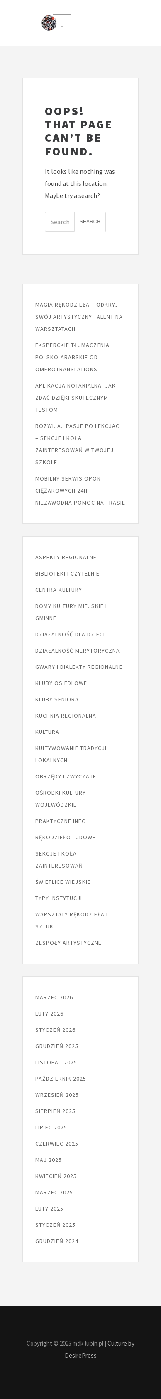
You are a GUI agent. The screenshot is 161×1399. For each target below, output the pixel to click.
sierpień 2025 (55, 1111)
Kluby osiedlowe (61, 683)
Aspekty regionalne (66, 557)
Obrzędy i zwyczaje (65, 776)
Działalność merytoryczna (77, 650)
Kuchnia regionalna (65, 715)
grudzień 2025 (56, 1046)
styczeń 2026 (55, 1030)
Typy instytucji (58, 898)
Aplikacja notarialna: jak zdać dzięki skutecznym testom (75, 397)
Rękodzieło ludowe (65, 837)
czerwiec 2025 (56, 1143)
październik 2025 (60, 1078)
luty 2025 (49, 1208)
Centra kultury (58, 589)
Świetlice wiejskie (63, 882)
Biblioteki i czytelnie (67, 573)
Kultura (47, 732)
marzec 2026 (54, 997)
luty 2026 (49, 1013)
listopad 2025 (56, 1062)
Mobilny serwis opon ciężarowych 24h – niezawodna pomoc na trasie (80, 490)
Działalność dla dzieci (70, 634)
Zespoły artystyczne (68, 942)
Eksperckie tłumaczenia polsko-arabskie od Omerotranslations (72, 357)
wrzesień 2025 (57, 1095)
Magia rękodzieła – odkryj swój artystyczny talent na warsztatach (79, 317)
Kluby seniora (57, 699)
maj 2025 (48, 1160)
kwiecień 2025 (56, 1176)
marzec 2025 (54, 1192)
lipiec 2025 (51, 1127)
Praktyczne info (60, 821)
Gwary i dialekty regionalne (78, 667)
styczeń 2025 (55, 1225)
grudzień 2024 (56, 1241)
